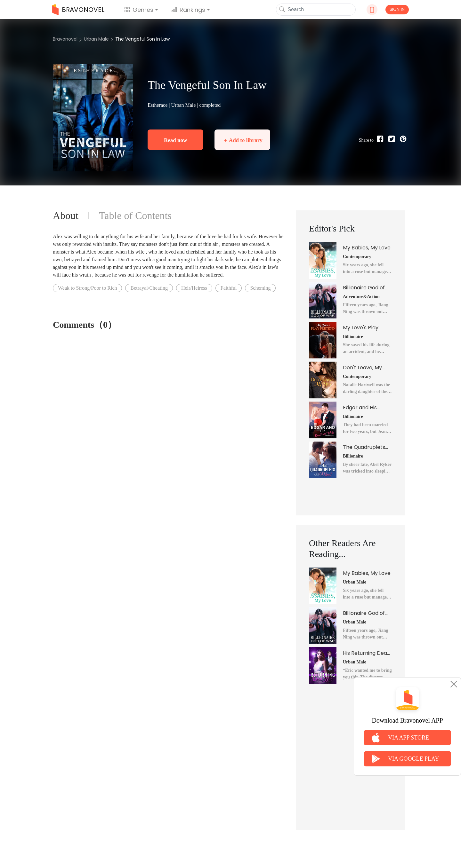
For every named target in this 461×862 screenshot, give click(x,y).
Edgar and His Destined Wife (360, 407)
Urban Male (96, 39)
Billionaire (353, 336)
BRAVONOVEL (78, 9)
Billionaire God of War (364, 288)
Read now (175, 140)
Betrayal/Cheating (148, 288)
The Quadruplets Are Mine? (364, 447)
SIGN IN (397, 9)
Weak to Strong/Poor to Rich (87, 288)
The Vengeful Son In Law (142, 39)
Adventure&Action (361, 296)
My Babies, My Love (367, 247)
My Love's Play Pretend (360, 328)
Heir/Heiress (194, 288)
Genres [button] (138, 10)
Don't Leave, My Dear (362, 368)
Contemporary (357, 256)
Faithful (229, 288)
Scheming (260, 288)
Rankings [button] (188, 10)
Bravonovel (65, 39)
